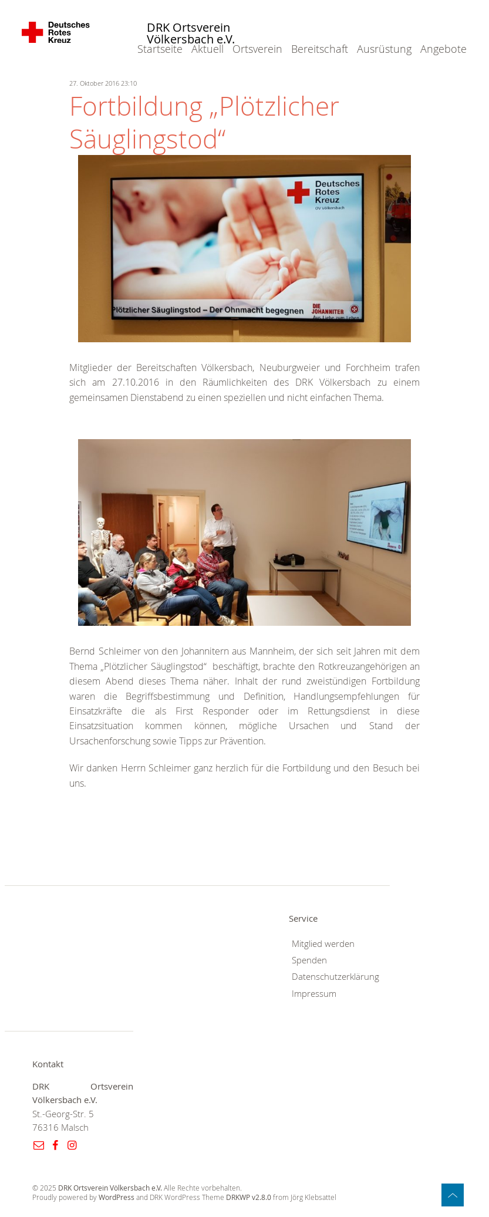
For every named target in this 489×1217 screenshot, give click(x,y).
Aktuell (207, 49)
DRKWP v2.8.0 (248, 1197)
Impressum (314, 993)
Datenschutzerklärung (335, 976)
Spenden (309, 960)
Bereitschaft (319, 49)
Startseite (160, 49)
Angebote (443, 49)
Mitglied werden (323, 943)
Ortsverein (257, 49)
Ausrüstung (384, 49)
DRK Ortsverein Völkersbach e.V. (191, 34)
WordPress (116, 1197)
